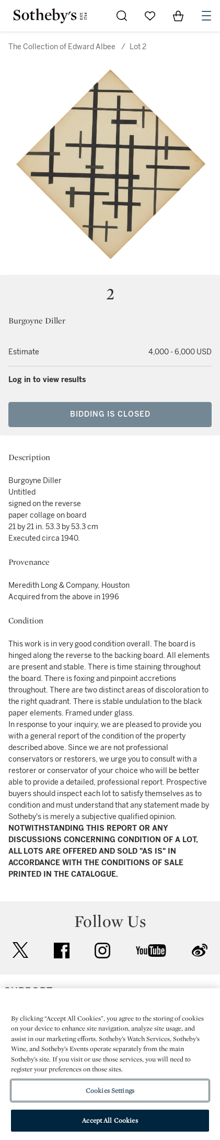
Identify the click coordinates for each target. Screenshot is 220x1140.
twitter (20, 950)
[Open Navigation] (206, 16)
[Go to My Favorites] (150, 15)
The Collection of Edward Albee (61, 46)
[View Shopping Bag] (178, 15)
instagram (102, 950)
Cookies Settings (110, 1090)
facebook (62, 950)
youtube (151, 950)
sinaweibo (199, 950)
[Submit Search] (122, 15)
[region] (110, 1064)
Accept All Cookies (109, 1120)
